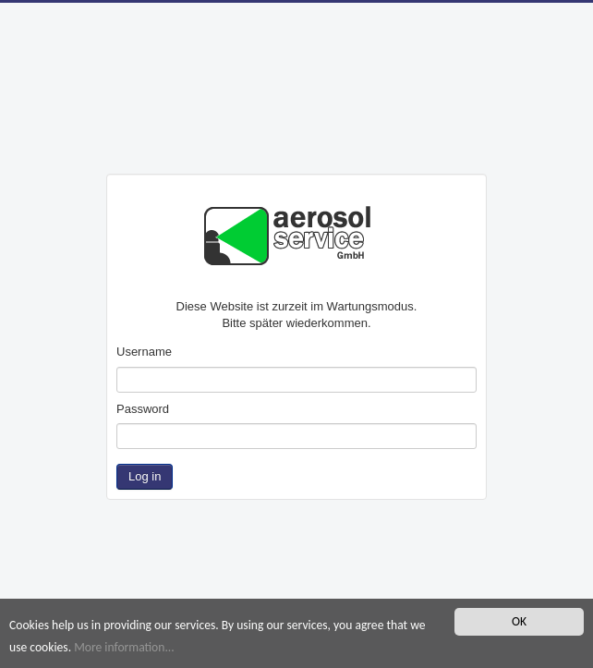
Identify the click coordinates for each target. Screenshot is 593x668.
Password (142, 409)
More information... (124, 647)
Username (144, 351)
